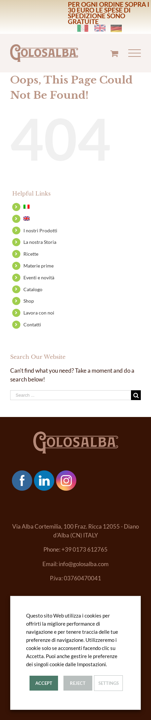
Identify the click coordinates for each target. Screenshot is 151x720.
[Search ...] (70, 395)
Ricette (30, 254)
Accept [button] (43, 683)
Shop (28, 301)
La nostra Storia (39, 242)
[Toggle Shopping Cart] (114, 53)
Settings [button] (108, 683)
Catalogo (32, 289)
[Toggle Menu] (134, 53)
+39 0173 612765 (84, 549)
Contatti (32, 324)
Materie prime (38, 266)
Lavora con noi (38, 313)
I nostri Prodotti (40, 230)
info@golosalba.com (84, 563)
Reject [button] (78, 683)
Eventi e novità (38, 277)
